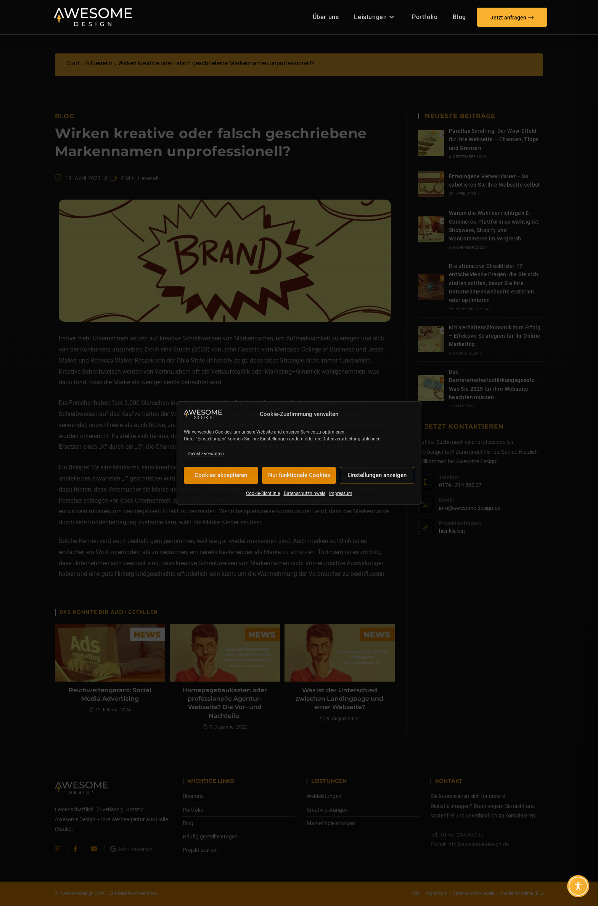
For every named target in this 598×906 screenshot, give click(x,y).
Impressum (340, 493)
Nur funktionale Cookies (299, 475)
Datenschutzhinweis (304, 493)
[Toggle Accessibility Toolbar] (578, 886)
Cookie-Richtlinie (263, 493)
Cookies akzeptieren (221, 475)
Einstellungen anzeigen (377, 475)
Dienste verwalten (206, 453)
